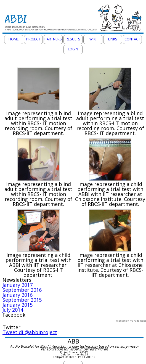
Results (73, 39)
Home (14, 39)
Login (73, 49)
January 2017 (17, 285)
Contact (132, 39)
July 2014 (12, 309)
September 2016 (22, 289)
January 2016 (17, 294)
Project (33, 39)
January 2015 (17, 304)
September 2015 (22, 299)
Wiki (92, 39)
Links (112, 39)
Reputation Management (131, 320)
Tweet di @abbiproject (29, 332)
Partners (53, 39)
